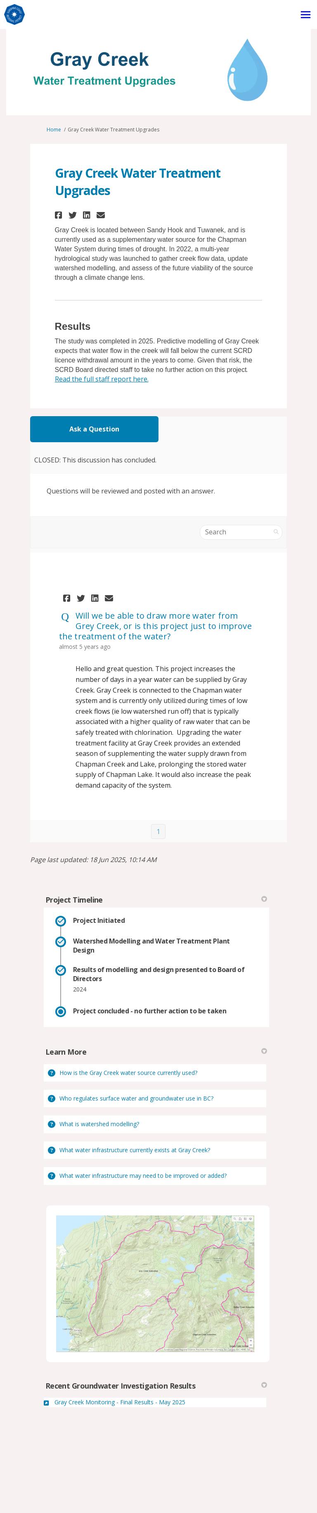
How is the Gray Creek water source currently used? (128, 1073)
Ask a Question (94, 429)
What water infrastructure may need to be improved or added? (143, 1175)
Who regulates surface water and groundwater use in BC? (136, 1098)
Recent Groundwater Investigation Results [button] (156, 1386)
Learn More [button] (156, 1052)
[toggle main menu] (305, 14)
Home (54, 129)
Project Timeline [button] (156, 900)
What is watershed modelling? (99, 1124)
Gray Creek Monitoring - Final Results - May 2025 (119, 1402)
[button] (59, 215)
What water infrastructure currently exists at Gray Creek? (134, 1150)
